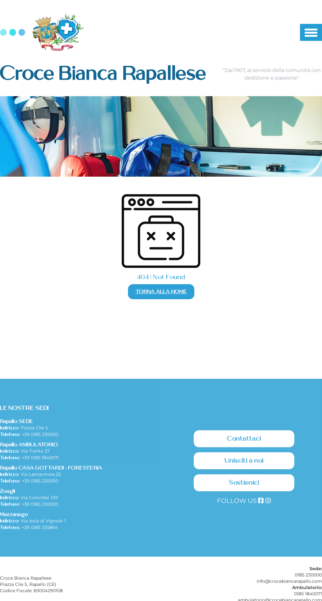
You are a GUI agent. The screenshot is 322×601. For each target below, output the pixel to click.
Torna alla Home (161, 292)
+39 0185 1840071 (40, 501)
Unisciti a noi (244, 504)
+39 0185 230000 (40, 478)
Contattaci (244, 482)
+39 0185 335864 (40, 571)
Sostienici (244, 526)
